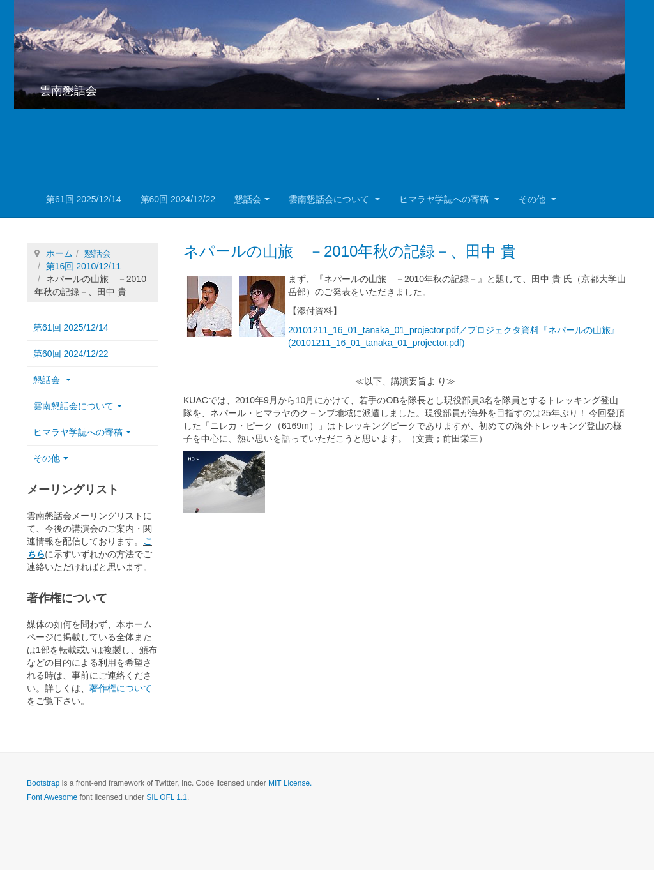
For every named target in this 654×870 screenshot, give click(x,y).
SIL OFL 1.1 (166, 797)
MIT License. (290, 783)
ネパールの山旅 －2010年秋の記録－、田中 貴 (349, 251)
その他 (537, 199)
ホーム (59, 253)
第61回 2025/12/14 (83, 199)
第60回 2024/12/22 (178, 199)
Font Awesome (52, 797)
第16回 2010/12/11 (83, 266)
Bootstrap (43, 783)
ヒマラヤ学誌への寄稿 (449, 199)
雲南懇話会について (334, 199)
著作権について (120, 688)
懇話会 (252, 199)
